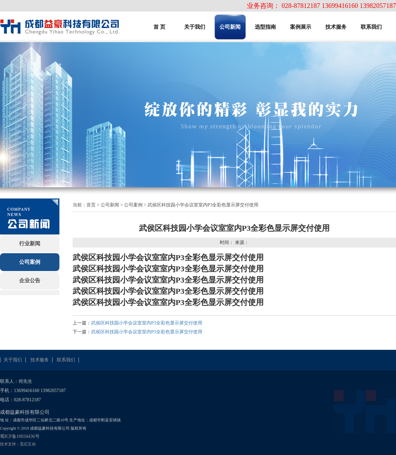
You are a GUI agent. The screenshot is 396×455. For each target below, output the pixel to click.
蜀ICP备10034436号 (20, 436)
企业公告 (29, 280)
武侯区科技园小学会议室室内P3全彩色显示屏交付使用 (146, 322)
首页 (91, 204)
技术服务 (39, 359)
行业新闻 (29, 243)
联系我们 (66, 359)
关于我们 (13, 359)
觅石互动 (28, 444)
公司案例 (29, 262)
